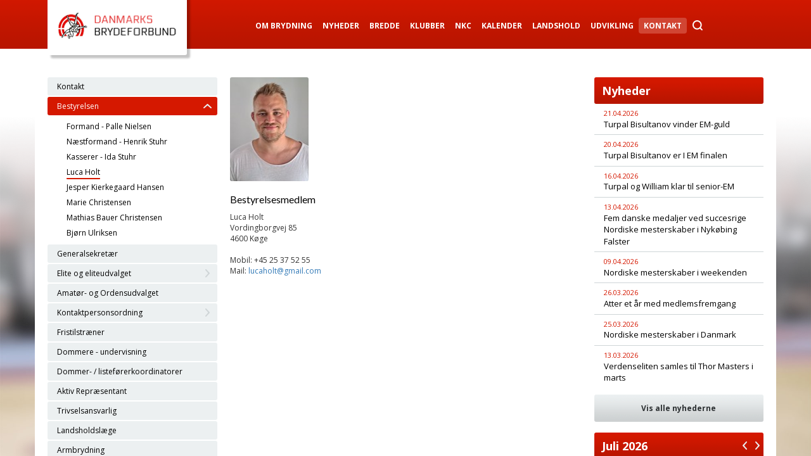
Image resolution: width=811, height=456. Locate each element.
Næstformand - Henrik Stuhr (117, 141)
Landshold (556, 25)
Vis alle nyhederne (678, 408)
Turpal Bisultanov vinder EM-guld (667, 124)
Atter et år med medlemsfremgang (670, 303)
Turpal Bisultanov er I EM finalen (665, 155)
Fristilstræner (81, 332)
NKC (463, 25)
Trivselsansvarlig (87, 410)
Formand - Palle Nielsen (109, 126)
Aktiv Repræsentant (92, 391)
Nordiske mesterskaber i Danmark (670, 334)
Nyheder (340, 25)
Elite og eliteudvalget (94, 273)
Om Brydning (283, 25)
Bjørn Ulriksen (92, 232)
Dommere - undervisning (101, 351)
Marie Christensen (99, 202)
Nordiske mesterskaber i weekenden (675, 272)
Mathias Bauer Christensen (114, 217)
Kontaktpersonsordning (100, 312)
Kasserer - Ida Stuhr (101, 156)
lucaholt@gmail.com (284, 270)
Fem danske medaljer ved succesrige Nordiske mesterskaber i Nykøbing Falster (675, 229)
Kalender (502, 25)
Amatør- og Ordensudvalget (107, 293)
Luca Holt (83, 172)
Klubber (427, 25)
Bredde (384, 25)
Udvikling (612, 25)
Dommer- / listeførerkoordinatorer (119, 371)
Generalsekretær (87, 253)
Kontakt (663, 25)
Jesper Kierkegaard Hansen (115, 187)
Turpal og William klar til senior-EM (669, 186)
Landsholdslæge (87, 430)
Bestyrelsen (78, 106)
